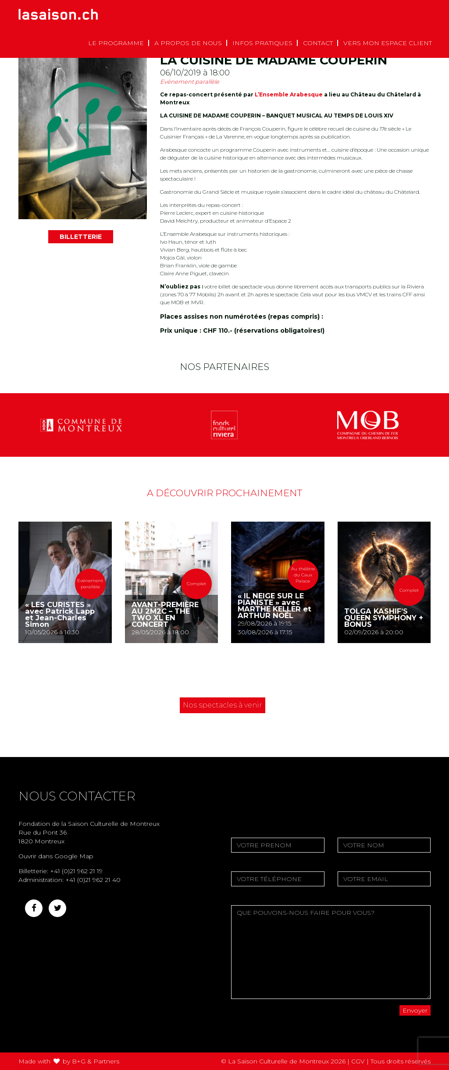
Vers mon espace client (387, 43)
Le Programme (116, 43)
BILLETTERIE (80, 236)
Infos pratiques (262, 43)
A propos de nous (188, 43)
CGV (358, 1061)
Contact (318, 43)
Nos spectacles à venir (222, 705)
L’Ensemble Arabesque (289, 94)
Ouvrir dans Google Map (55, 856)
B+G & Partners (95, 1061)
